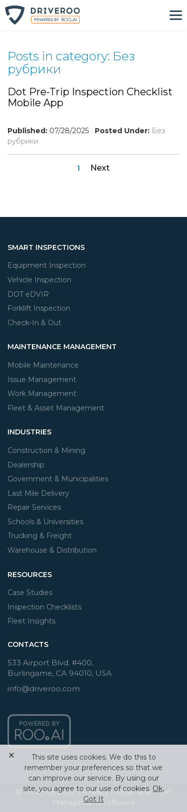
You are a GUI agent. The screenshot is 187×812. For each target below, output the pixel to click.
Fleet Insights (31, 620)
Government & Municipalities (57, 478)
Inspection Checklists (44, 607)
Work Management (41, 393)
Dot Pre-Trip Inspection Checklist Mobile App (90, 97)
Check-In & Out (34, 322)
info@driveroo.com (43, 688)
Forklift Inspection (38, 308)
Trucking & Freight (39, 535)
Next (100, 168)
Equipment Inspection (46, 265)
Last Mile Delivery (38, 493)
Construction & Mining (46, 450)
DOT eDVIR (28, 294)
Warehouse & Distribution (52, 550)
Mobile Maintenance (43, 365)
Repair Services (34, 507)
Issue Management (41, 379)
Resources (29, 574)
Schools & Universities (45, 521)
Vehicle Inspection (39, 279)
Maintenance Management (62, 346)
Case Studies (29, 592)
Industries (29, 431)
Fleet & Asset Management (55, 408)
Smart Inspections (46, 247)
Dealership (25, 464)
